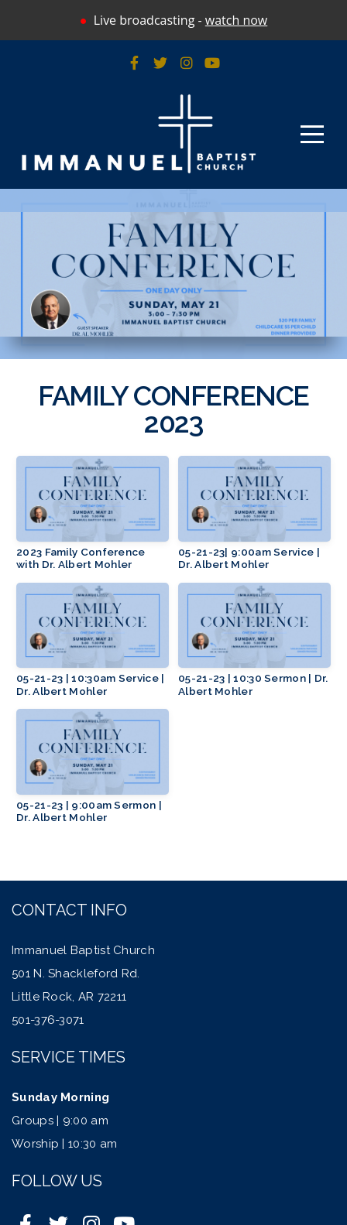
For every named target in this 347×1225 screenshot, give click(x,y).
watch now (236, 20)
